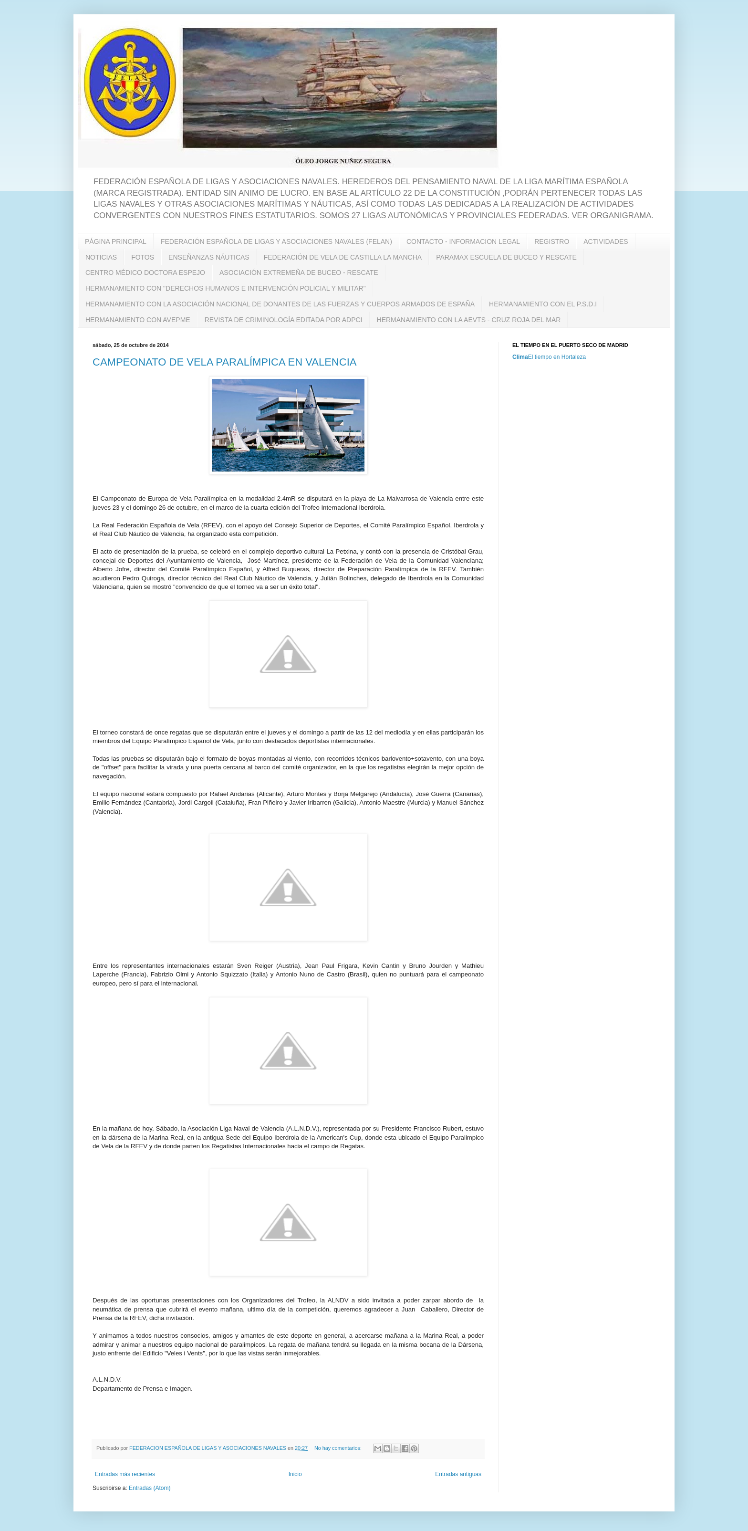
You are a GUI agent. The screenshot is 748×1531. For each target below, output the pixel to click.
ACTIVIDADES (605, 241)
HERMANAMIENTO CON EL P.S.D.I (543, 304)
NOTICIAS (101, 257)
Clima (520, 357)
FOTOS (142, 257)
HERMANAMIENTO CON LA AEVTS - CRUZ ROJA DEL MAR (469, 320)
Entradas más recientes (125, 1474)
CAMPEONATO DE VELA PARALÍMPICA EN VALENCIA (224, 362)
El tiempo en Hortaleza (557, 357)
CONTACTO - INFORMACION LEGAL (463, 241)
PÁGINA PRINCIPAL (115, 241)
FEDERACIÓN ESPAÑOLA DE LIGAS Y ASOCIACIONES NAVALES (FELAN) (276, 241)
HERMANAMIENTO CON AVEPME (137, 320)
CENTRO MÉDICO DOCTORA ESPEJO (145, 272)
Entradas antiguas (458, 1474)
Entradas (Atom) (149, 1488)
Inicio (295, 1474)
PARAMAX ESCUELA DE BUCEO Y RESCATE (506, 257)
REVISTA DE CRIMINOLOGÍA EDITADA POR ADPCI (284, 320)
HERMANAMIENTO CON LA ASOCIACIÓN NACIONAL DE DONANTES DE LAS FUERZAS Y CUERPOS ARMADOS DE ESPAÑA (280, 304)
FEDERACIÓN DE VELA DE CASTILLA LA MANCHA (343, 257)
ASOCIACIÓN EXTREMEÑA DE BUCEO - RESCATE (298, 272)
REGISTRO (551, 241)
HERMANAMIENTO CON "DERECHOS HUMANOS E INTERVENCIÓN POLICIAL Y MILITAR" (225, 288)
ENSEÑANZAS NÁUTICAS (208, 257)
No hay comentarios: (338, 1448)
